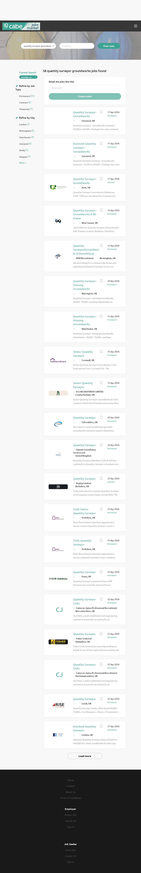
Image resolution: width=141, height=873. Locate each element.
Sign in (70, 826)
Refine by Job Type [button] (25, 87)
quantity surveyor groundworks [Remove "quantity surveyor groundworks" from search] (29, 77)
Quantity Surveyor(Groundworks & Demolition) (86, 249)
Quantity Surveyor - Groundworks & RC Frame (85, 214)
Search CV (70, 820)
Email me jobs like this (61, 81)
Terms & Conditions (70, 797)
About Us (70, 791)
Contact (70, 785)
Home (70, 779)
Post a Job (70, 814)
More (21, 162)
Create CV (70, 855)
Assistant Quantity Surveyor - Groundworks (84, 147)
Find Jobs (109, 46)
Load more (85, 756)
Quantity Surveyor (84, 417)
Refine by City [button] (27, 117)
